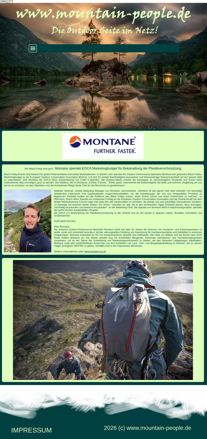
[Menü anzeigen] (33, 48)
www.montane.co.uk (95, 251)
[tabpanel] (103, 209)
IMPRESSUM (31, 430)
